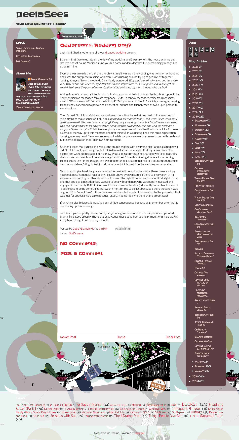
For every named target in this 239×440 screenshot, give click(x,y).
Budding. (199, 249)
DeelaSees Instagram (28, 56)
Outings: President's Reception (202, 171)
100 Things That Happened (30, 405)
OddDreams (76, 233)
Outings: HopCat (203, 341)
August (199, 138)
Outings (196, 412)
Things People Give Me (164, 416)
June (197, 147)
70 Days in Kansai (89, 405)
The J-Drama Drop (127, 416)
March (199, 361)
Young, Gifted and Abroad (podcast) (30, 50)
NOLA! (146, 412)
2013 (195, 381)
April (198, 157)
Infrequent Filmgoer (186, 409)
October (200, 129)
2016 (195, 112)
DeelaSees (42, 14)
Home (121, 337)
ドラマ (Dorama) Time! (206, 416)
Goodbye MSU (157, 409)
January (200, 370)
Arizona (136, 405)
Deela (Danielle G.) (41, 79)
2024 (195, 75)
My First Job (116, 412)
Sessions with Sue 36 (204, 225)
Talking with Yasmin (96, 416)
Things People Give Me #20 (204, 180)
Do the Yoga (51, 409)
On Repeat (178, 412)
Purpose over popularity (202, 355)
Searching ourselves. (201, 218)
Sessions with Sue (63, 416)
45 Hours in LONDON (61, 405)
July (197, 143)
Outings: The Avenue (201, 274)
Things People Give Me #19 (204, 199)
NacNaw (134, 412)
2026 (195, 66)
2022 (195, 84)
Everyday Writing (74, 409)
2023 (195, 80)
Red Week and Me (204, 185)
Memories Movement (93, 412)
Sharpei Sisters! (203, 336)
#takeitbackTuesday (205, 302)
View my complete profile (29, 107)
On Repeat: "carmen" (201, 331)
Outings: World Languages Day (204, 347)
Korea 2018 (69, 412)
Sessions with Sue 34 (204, 316)
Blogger (140, 433)
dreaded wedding (115, 52)
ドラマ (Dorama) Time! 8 (204, 323)
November (200, 125)
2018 (195, 103)
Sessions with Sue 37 (204, 192)
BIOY (173, 405)
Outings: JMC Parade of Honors (202, 282)
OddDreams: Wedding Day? (203, 211)
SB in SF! (38, 416)
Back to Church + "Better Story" (204, 255)
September (201, 134)
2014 (195, 376)
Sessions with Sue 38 (204, 162)
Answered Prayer (118, 405)
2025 (195, 71)
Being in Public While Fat (202, 309)
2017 (195, 107)
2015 (195, 116)
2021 (195, 89)
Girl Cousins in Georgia (132, 409)
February (200, 366)
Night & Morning (204, 204)
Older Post (173, 337)
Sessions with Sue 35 (204, 243)
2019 (195, 98)
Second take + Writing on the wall (204, 234)
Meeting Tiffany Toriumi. (203, 262)
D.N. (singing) (23, 61)
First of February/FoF (101, 409)
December (200, 120)
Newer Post (68, 337)
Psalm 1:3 (200, 268)
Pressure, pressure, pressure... (201, 292)
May (197, 152)
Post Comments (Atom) (128, 347)
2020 (195, 94)
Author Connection (156, 405)
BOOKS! (189, 404)
